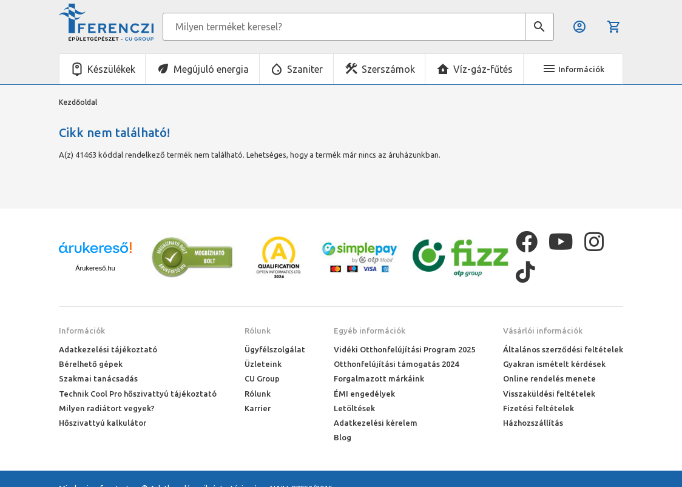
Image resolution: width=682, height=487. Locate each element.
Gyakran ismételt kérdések (554, 364)
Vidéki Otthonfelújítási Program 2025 (404, 349)
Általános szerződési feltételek (563, 349)
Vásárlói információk (542, 330)
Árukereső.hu (95, 268)
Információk (82, 330)
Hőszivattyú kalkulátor (102, 422)
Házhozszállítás (533, 422)
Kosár (614, 26)
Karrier (258, 408)
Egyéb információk (369, 330)
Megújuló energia (211, 69)
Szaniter (305, 69)
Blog (342, 437)
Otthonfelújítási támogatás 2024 (396, 364)
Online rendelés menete (549, 378)
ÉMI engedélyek (364, 393)
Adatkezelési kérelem (375, 422)
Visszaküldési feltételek (549, 393)
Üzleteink (263, 364)
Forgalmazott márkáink (379, 378)
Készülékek (111, 69)
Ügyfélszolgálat (275, 349)
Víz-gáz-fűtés (483, 69)
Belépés (579, 26)
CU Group (262, 378)
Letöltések (354, 408)
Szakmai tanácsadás (98, 378)
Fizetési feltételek (538, 408)
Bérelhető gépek (91, 364)
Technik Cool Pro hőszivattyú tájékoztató (138, 393)
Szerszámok (388, 69)
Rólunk (258, 330)
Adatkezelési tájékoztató (108, 349)
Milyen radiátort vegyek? (107, 408)
